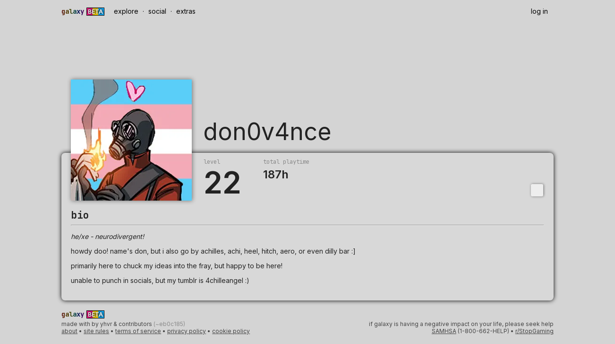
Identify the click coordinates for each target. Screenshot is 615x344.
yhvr (106, 323)
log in (539, 11)
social (157, 11)
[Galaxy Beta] (84, 11)
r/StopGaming (534, 331)
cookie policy (231, 331)
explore (126, 11)
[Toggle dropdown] (537, 190)
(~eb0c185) (169, 323)
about (69, 331)
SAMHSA (444, 331)
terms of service (138, 331)
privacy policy (186, 331)
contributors (136, 323)
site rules (96, 331)
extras (186, 11)
